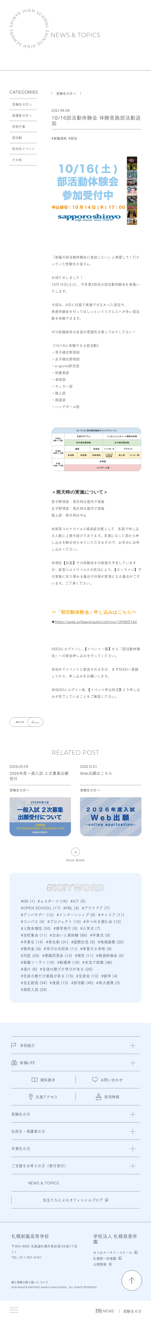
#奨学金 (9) (31, 948)
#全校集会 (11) (34, 935)
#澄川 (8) (29, 969)
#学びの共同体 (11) (61, 948)
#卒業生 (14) (32, 942)
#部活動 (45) (82, 982)
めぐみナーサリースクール (112, 1252)
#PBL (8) (71, 908)
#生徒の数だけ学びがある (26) (66, 969)
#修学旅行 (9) (66, 928)
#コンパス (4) (33, 921)
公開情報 (99, 1264)
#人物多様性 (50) (36, 928)
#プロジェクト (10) (64, 921)
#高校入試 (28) (34, 989)
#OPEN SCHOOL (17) (41, 908)
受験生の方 (132, 1311)
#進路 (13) (59, 982)
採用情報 (107, 1097)
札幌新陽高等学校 (29, 28)
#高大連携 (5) (108, 982)
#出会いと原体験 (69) (68, 935)
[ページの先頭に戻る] (132, 1280)
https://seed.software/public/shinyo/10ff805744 (96, 621)
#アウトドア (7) (96, 908)
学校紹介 (23, 1048)
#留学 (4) (109, 975)
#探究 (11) (84, 955)
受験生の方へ (22, 104)
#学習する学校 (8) (96, 948)
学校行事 (18, 126)
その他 (17, 159)
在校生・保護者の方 (28, 1131)
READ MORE (75, 860)
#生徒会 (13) (87, 975)
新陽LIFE (23, 1065)
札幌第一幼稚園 (104, 1258)
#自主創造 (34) (34, 982)
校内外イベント (23, 148)
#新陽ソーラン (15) (38, 962)
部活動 (17, 137)
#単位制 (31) (57, 942)
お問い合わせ (107, 1079)
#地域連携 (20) (111, 942)
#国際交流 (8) (83, 942)
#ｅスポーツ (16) (53, 901)
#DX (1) (28, 901)
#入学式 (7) (90, 928)
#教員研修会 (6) (110, 955)
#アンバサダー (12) (37, 914)
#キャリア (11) (111, 914)
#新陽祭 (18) (68, 962)
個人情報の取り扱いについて (29, 1282)
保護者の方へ (22, 115)
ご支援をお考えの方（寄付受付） (39, 1165)
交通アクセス (43, 1097)
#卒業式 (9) (100, 935)
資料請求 (43, 1079)
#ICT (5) (78, 901)
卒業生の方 (20, 1148)
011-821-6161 (30, 1257)
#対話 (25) (30, 955)
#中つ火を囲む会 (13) (102, 921)
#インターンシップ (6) (76, 914)
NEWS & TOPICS (75, 35)
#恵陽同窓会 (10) (57, 955)
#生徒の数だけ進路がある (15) (47, 975)
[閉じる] (133, 1045)
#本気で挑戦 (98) (97, 962)
